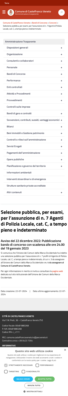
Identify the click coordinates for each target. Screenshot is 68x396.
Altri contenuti (36, 192)
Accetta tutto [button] (44, 379)
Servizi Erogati (36, 146)
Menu (3, 12)
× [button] (65, 350)
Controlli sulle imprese (18, 107)
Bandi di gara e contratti (36, 113)
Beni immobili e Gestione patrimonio (36, 133)
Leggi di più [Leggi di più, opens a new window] (51, 360)
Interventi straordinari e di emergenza (26, 179)
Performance (36, 80)
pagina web (57, 271)
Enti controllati (36, 87)
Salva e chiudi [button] (23, 379)
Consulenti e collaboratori (36, 61)
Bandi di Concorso (36, 74)
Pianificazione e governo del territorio (36, 166)
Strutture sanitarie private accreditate (26, 185)
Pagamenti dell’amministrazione (36, 153)
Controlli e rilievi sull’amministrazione (36, 139)
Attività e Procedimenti (36, 93)
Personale (36, 67)
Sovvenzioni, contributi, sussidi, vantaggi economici (36, 120)
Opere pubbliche (36, 159)
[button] (34, 391)
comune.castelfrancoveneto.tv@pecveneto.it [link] (27, 337)
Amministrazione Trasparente (20, 41)
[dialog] (34, 371)
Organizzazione (36, 54)
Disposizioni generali (36, 47)
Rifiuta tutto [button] (34, 385)
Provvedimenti (36, 100)
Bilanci (36, 126)
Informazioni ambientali (19, 172)
